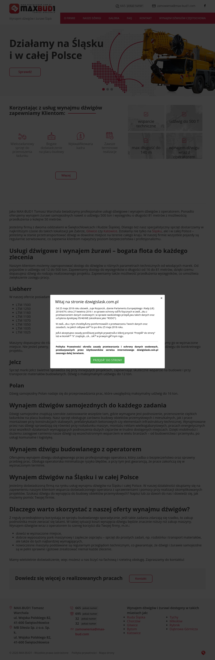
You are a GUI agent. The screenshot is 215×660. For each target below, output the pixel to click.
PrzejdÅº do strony (107, 360)
